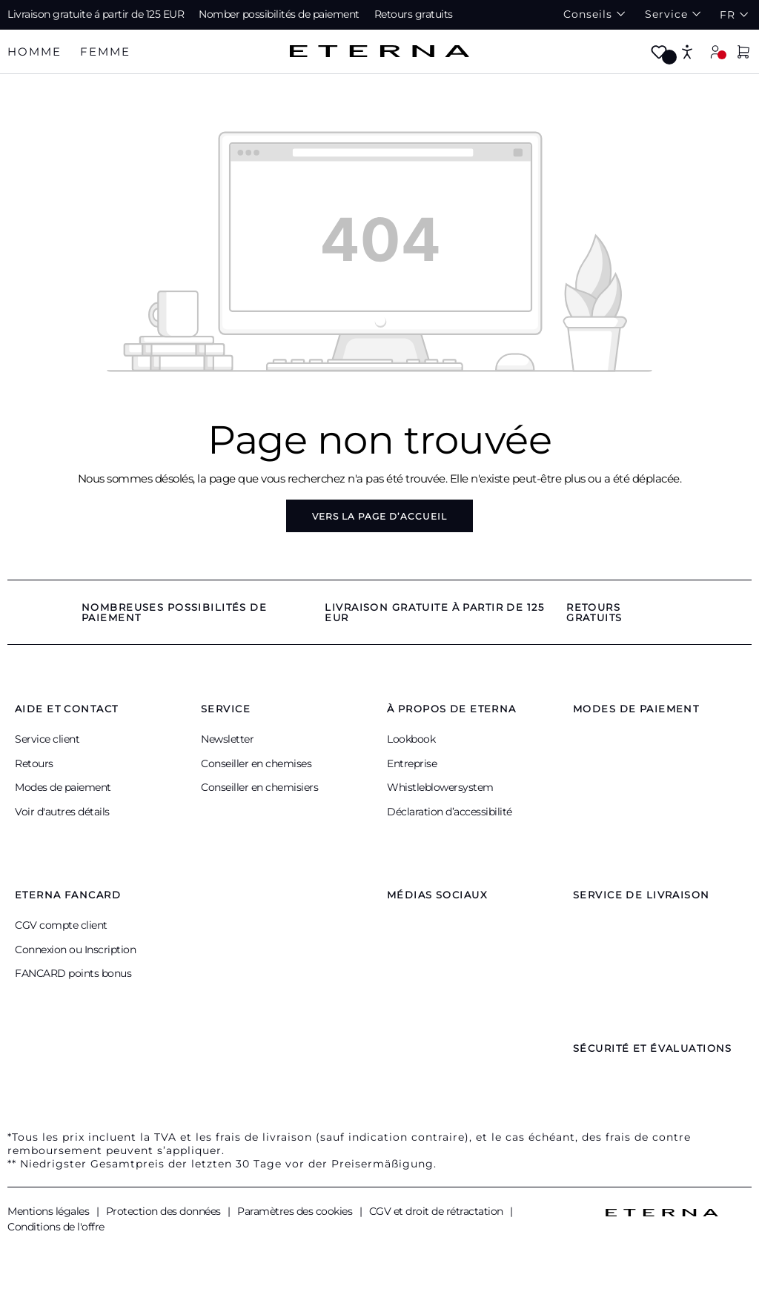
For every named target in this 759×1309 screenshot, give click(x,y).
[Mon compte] (715, 51)
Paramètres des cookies (296, 1211)
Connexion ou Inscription (75, 949)
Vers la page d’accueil (379, 516)
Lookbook (411, 739)
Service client (47, 739)
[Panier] (743, 53)
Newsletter (227, 739)
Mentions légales (49, 1211)
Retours (34, 763)
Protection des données (165, 1211)
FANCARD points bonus (73, 973)
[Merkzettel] (659, 53)
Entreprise (412, 763)
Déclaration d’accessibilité (449, 811)
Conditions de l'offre (56, 1226)
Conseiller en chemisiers (259, 787)
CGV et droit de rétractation (437, 1211)
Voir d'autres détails (62, 811)
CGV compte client (61, 925)
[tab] (34, 52)
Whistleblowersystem (440, 787)
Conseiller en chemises (256, 763)
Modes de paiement (63, 787)
